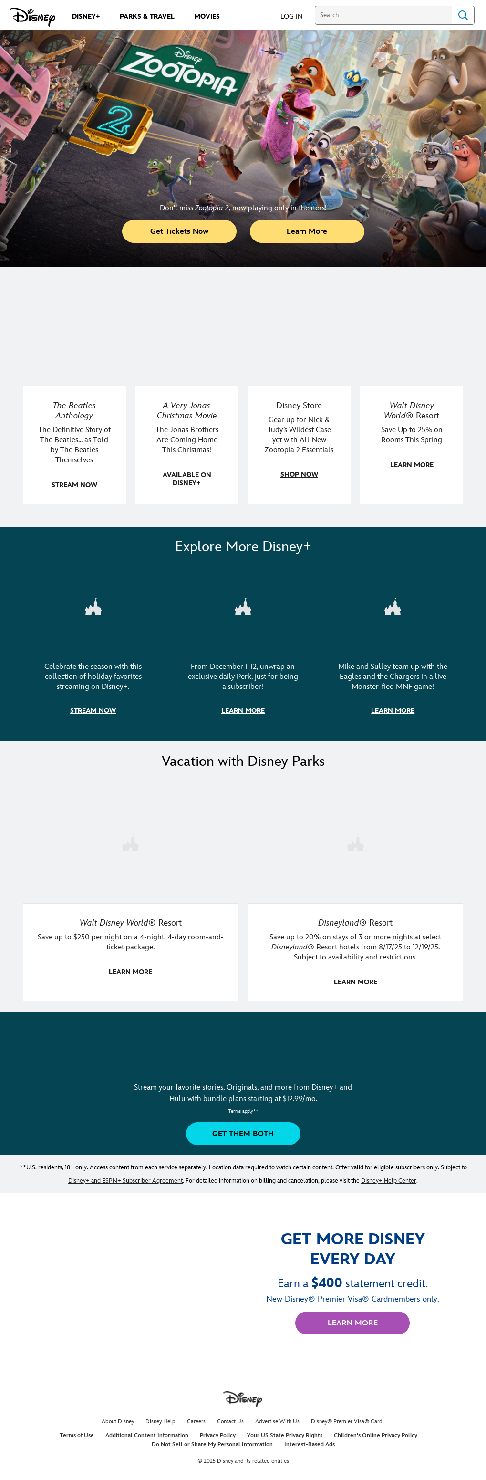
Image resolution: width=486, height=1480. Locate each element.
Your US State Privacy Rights (284, 1433)
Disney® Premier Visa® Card (347, 1419)
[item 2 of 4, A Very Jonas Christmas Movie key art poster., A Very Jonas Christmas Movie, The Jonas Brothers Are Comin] (186, 394)
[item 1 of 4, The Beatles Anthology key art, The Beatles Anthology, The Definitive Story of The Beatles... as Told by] (74, 394)
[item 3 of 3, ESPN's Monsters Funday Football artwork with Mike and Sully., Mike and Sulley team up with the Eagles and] (393, 648)
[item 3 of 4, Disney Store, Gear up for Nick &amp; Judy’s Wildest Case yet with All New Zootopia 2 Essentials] (299, 394)
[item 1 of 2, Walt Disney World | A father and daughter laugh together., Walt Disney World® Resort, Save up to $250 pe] (130, 890)
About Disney (118, 1419)
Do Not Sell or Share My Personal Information (212, 1442)
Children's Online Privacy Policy (375, 1433)
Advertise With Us (277, 1419)
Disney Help (160, 1419)
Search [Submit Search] (463, 15)
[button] (296, 16)
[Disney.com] (32, 17)
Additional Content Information (146, 1433)
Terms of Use (77, 1433)
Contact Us (230, 1419)
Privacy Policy (218, 1433)
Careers (196, 1419)
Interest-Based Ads (309, 1442)
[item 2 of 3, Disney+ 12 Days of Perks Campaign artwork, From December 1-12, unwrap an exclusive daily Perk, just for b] (243, 648)
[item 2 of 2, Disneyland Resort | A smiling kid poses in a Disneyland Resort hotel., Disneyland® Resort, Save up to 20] (356, 890)
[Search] (383, 15)
